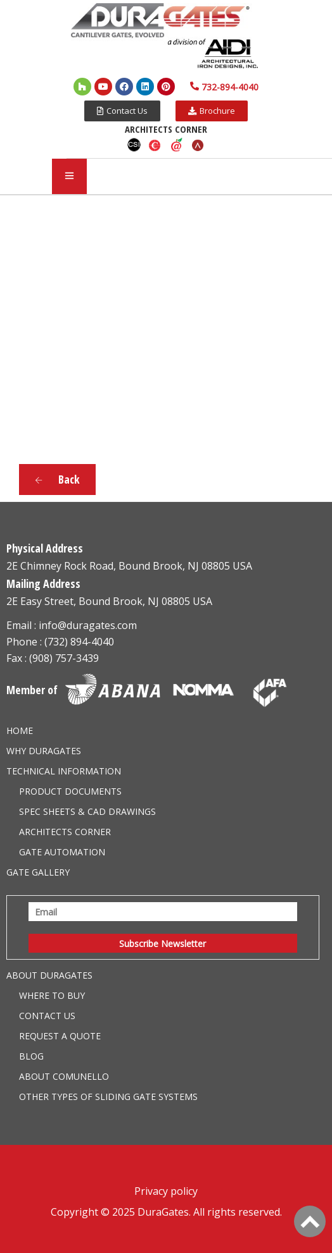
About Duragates (49, 975)
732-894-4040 (230, 87)
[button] (122, 111)
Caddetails (155, 145)
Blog (31, 1056)
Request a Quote (60, 1036)
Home (19, 730)
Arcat (198, 145)
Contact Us (47, 1016)
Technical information (63, 771)
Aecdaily (176, 145)
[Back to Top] (310, 1221)
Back (57, 479)
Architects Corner (65, 832)
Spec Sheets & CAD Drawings (87, 811)
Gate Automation (62, 852)
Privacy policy (166, 1191)
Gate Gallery (38, 872)
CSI (133, 145)
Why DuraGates (43, 751)
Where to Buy (52, 995)
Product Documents (70, 791)
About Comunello (64, 1076)
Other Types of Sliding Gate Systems (108, 1097)
